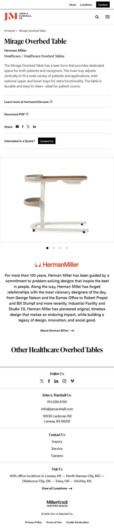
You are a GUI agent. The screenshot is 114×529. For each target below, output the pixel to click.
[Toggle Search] (97, 17)
